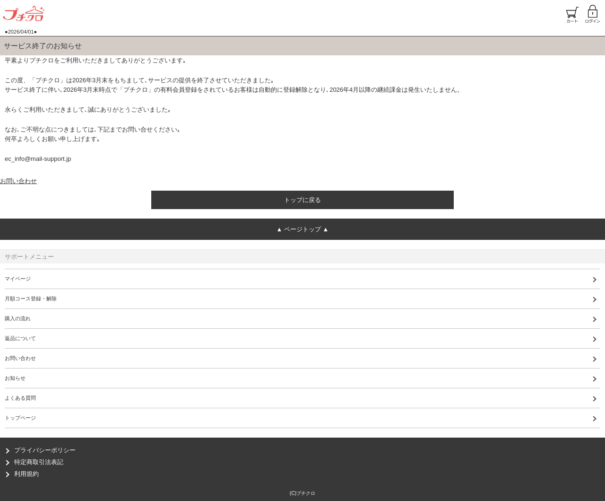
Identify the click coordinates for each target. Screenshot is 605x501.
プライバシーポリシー (45, 450)
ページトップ (302, 229)
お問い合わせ (18, 181)
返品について (20, 338)
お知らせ (15, 378)
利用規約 (26, 473)
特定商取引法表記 (38, 462)
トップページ (20, 418)
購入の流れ (18, 318)
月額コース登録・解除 (31, 298)
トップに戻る (302, 199)
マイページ (18, 278)
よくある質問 (20, 398)
